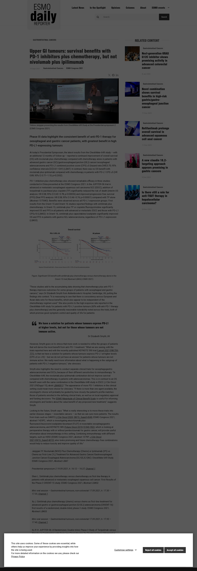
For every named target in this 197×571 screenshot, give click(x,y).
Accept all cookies (175, 550)
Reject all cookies (153, 550)
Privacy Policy (18, 556)
